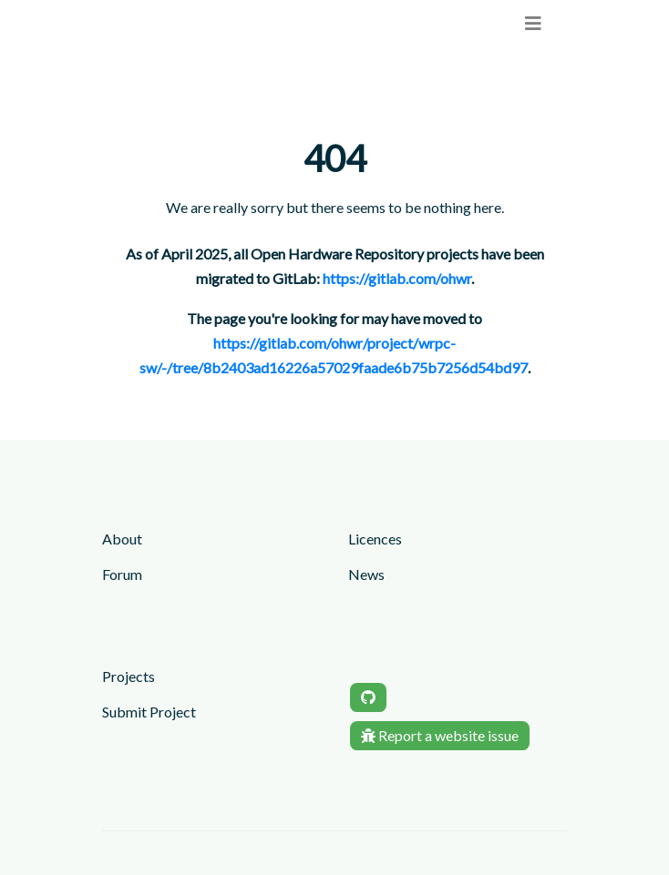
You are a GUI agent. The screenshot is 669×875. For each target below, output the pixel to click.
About (122, 538)
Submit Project (149, 711)
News (366, 574)
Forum (122, 574)
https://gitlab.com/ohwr (397, 278)
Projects (128, 676)
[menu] (533, 23)
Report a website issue (440, 735)
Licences (375, 538)
